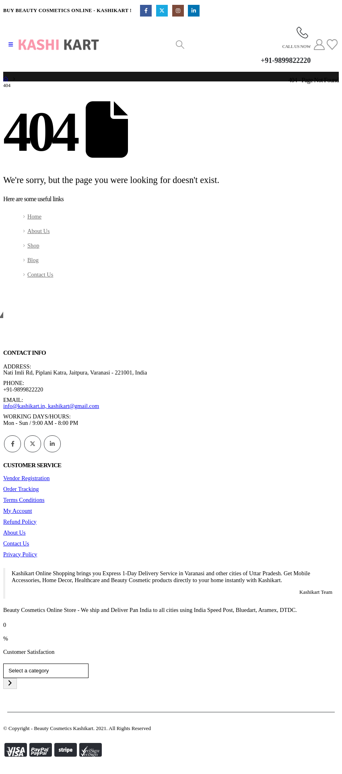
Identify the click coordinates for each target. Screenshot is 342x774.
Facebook (12, 443)
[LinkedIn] (194, 11)
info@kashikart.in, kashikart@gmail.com (51, 406)
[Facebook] (146, 11)
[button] (10, 45)
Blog (33, 260)
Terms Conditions (24, 500)
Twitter (32, 443)
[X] (162, 11)
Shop (33, 245)
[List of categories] (46, 671)
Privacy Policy (20, 554)
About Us (38, 231)
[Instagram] (178, 11)
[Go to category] (10, 683)
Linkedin (52, 443)
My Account (17, 511)
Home (34, 216)
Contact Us (40, 274)
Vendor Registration (26, 478)
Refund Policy (20, 521)
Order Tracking (21, 489)
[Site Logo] (58, 44)
